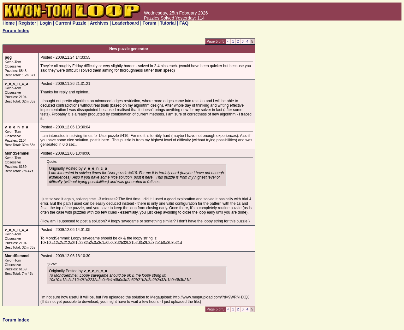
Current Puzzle (70, 23)
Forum (150, 23)
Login (46, 23)
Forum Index (16, 30)
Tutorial (168, 23)
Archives (99, 23)
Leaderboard (125, 23)
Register (27, 23)
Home (9, 23)
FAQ (183, 23)
